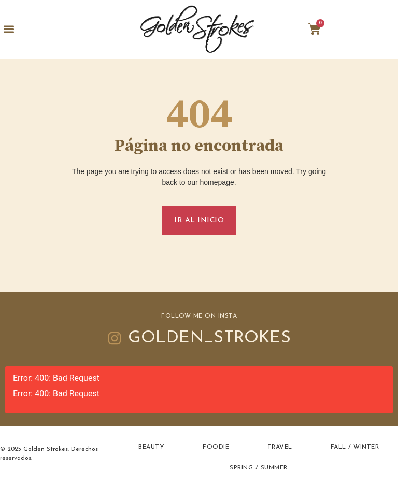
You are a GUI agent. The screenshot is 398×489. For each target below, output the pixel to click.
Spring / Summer (259, 468)
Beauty (151, 447)
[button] (8, 29)
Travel (279, 447)
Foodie (216, 447)
